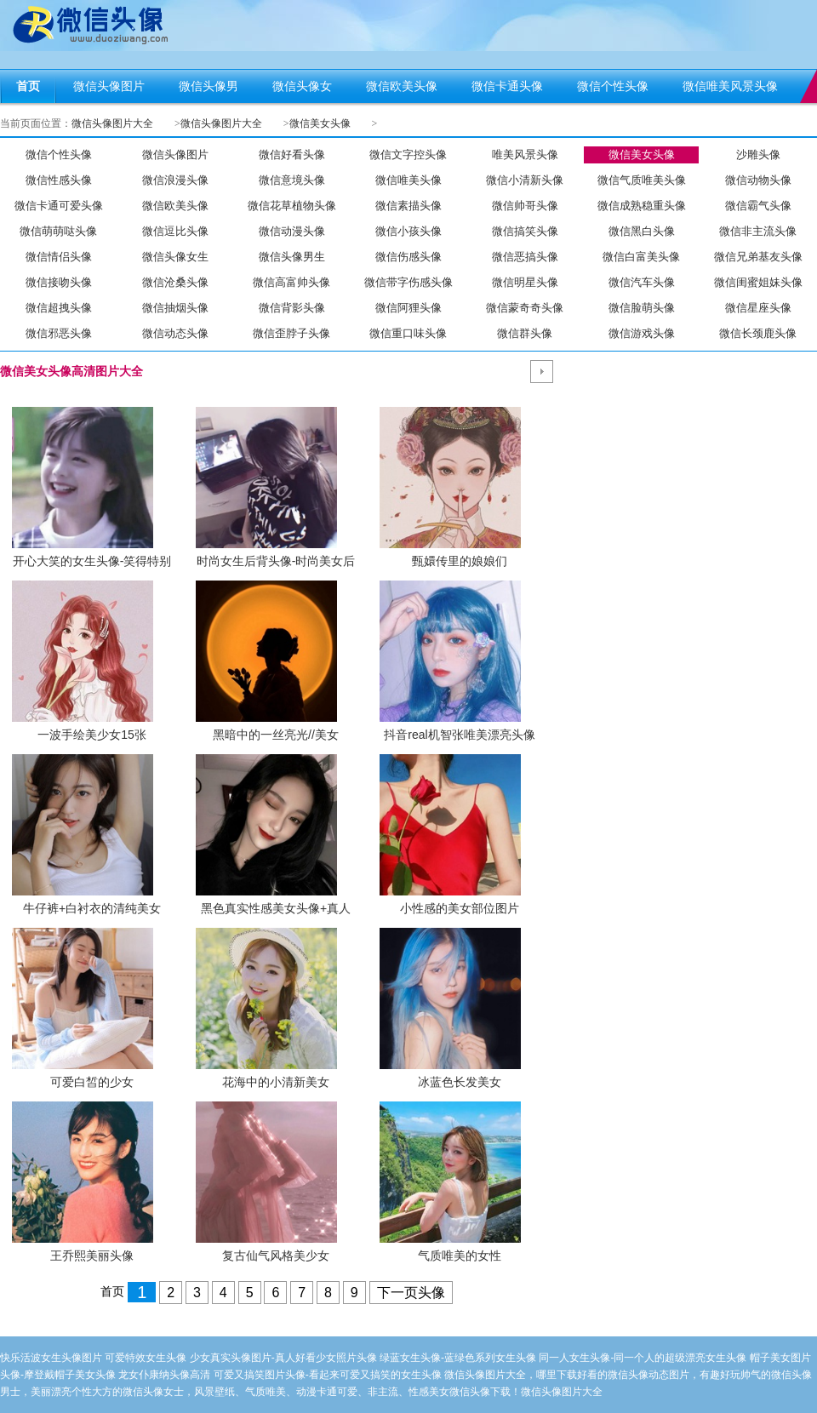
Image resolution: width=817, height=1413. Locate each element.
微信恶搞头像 (525, 256)
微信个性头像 (59, 154)
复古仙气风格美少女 (275, 1255)
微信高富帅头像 (291, 282)
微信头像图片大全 (112, 123)
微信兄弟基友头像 (758, 256)
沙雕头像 (758, 154)
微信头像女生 (175, 256)
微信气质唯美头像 (641, 180)
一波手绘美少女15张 (91, 734)
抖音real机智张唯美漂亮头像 (459, 734)
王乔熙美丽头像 (92, 1255)
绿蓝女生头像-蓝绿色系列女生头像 (458, 1358)
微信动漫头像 (292, 231)
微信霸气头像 (758, 205)
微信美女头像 (320, 123)
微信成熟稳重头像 (641, 205)
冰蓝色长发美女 (459, 1082)
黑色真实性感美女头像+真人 (276, 908)
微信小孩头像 (408, 231)
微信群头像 (524, 333)
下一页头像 (411, 1292)
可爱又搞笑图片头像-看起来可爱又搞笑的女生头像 (328, 1375)
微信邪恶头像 (59, 333)
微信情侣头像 (59, 256)
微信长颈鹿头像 (758, 333)
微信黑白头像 (641, 231)
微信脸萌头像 (641, 307)
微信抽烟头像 (175, 307)
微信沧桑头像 (175, 282)
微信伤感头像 (408, 256)
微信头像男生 (292, 256)
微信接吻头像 (59, 282)
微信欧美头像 (175, 205)
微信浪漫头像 (175, 180)
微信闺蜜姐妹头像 (758, 282)
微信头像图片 (175, 154)
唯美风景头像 (525, 154)
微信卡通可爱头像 (58, 205)
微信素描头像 (408, 205)
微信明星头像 (525, 282)
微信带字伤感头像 (408, 282)
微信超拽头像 (59, 307)
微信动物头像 (758, 180)
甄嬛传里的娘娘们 (459, 561)
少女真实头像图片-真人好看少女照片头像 (283, 1358)
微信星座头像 (758, 307)
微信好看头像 (292, 154)
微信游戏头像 (641, 333)
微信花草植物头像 (292, 205)
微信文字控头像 (408, 154)
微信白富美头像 (641, 256)
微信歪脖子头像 (291, 333)
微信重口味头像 (408, 333)
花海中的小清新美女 (275, 1082)
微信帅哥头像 (525, 205)
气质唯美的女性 (459, 1255)
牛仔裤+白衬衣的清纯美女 (92, 908)
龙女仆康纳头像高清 (164, 1375)
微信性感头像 (59, 180)
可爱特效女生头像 (145, 1358)
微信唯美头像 (408, 180)
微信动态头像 (175, 333)
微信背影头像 (292, 307)
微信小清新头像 (524, 180)
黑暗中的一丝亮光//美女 (276, 734)
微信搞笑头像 (525, 231)
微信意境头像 (292, 180)
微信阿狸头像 (408, 307)
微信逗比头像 (175, 231)
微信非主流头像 (758, 231)
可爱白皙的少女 (92, 1082)
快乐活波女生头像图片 (51, 1358)
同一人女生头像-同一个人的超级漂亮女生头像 (642, 1358)
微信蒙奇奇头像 (524, 307)
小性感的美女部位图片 (459, 908)
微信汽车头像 (641, 282)
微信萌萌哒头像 (58, 231)
